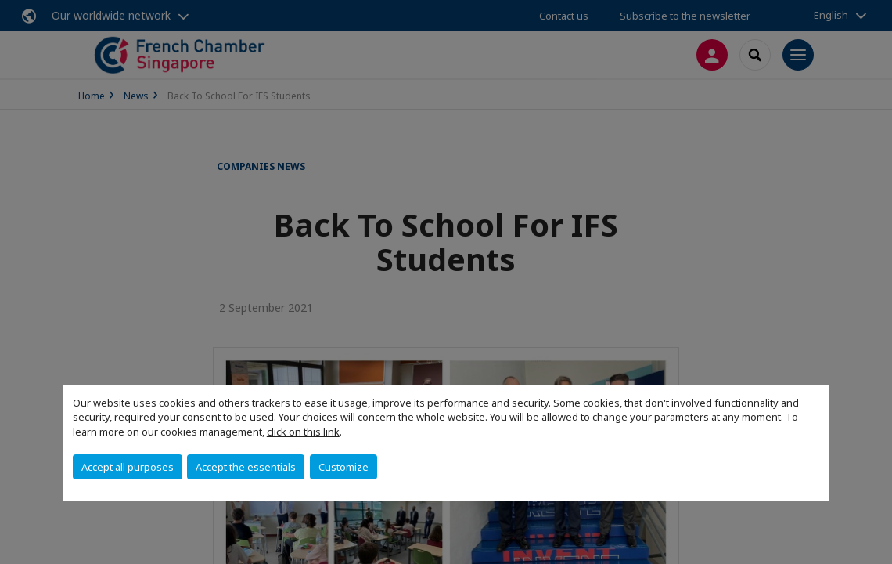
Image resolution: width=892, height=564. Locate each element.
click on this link (303, 432)
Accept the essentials (246, 467)
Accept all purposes (127, 467)
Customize (343, 467)
